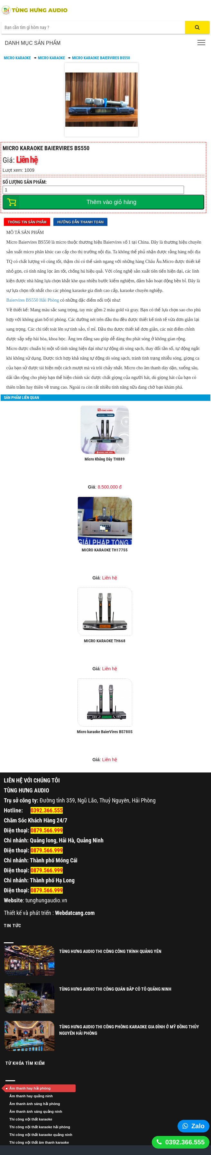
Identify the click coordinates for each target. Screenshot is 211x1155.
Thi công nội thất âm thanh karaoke (39, 1142)
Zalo (198, 1126)
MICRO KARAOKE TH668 (104, 640)
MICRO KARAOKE (17, 58)
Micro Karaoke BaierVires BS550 (101, 58)
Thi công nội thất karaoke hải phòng (39, 1127)
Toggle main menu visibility (201, 40)
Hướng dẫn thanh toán (80, 222)
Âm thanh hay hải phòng (29, 1088)
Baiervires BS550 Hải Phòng (32, 300)
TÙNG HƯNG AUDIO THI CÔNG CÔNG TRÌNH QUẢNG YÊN (110, 951)
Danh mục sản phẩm (32, 43)
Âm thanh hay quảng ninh (31, 1096)
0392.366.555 (185, 1142)
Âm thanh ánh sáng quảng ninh (35, 1111)
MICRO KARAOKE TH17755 (105, 550)
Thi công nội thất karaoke (30, 1119)
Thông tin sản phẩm (27, 222)
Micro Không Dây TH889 (105, 459)
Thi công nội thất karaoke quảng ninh (40, 1135)
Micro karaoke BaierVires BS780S (105, 731)
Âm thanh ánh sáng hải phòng (34, 1104)
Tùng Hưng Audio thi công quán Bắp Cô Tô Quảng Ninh (115, 989)
